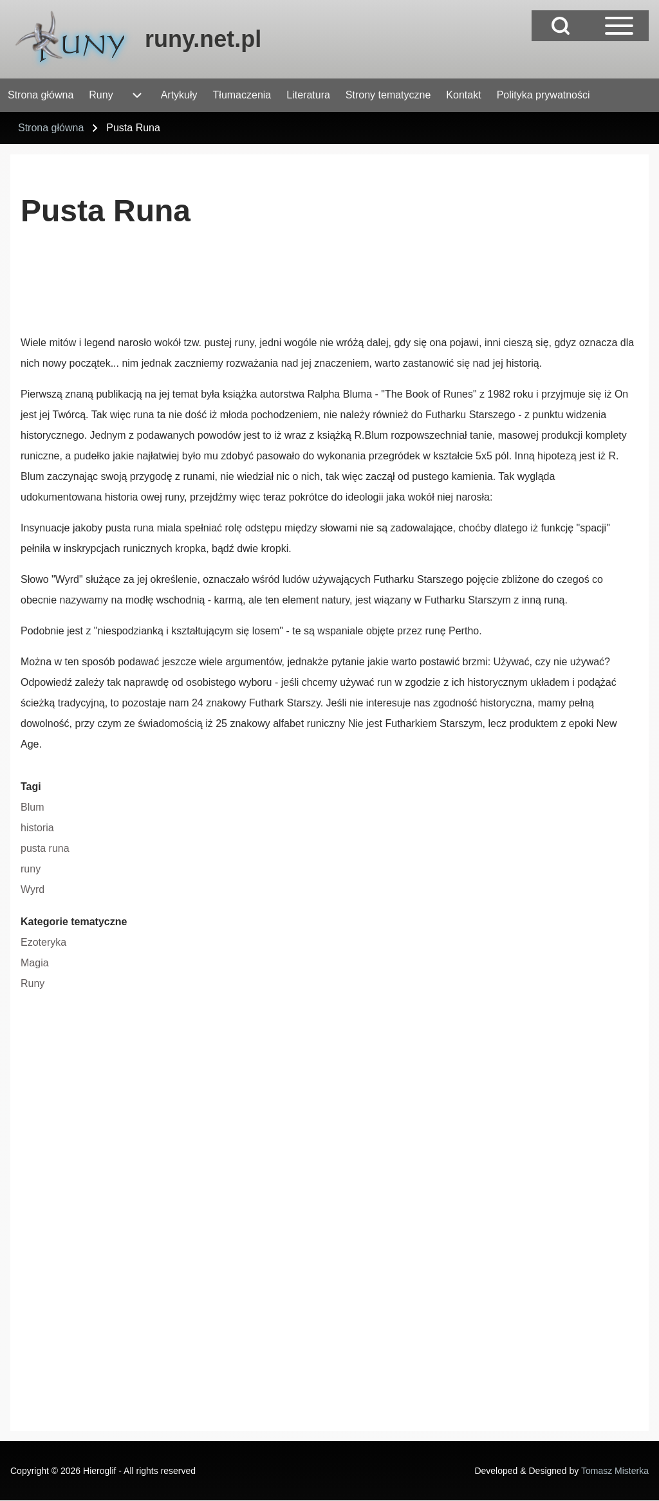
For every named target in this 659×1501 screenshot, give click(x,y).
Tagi (31, 786)
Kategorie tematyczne (74, 921)
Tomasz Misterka (615, 1471)
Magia (35, 962)
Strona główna (51, 127)
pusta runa (45, 848)
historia (37, 827)
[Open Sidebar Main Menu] (619, 25)
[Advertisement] (255, 286)
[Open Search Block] (560, 25)
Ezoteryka (43, 942)
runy (31, 868)
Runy (32, 983)
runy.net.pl (203, 39)
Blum (32, 807)
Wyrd (32, 889)
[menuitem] (40, 95)
